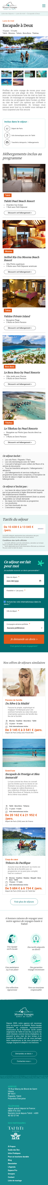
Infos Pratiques (14, 1153)
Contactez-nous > (24, 1061)
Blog (10, 1160)
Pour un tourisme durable (18, 1157)
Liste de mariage (15, 1181)
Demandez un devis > (24, 1054)
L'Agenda (11, 1167)
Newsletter (12, 1164)
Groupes (11, 1174)
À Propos (11, 1146)
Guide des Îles (14, 1150)
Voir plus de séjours (24, 901)
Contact (11, 1177)
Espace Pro (12, 1170)
